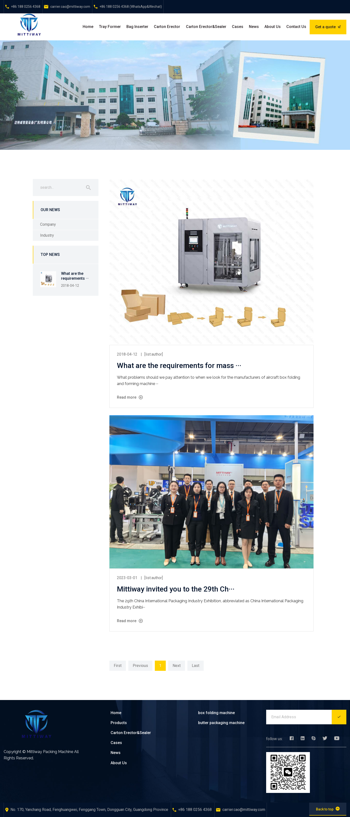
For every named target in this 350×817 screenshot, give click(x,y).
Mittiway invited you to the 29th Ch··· (176, 589)
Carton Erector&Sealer (206, 26)
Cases (237, 26)
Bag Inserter (137, 26)
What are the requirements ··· (75, 276)
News (254, 26)
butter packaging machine (221, 722)
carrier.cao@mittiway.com (70, 7)
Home (88, 26)
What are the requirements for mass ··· (179, 365)
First (118, 665)
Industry (47, 235)
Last (195, 665)
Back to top (328, 809)
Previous (140, 665)
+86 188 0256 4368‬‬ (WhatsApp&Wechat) (130, 7)
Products (119, 722)
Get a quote (328, 27)
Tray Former (110, 26)
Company (68, 103)
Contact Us (296, 26)
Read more (130, 397)
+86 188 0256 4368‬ (25, 7)
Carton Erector (167, 26)
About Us (272, 26)
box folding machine (216, 712)
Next (177, 665)
